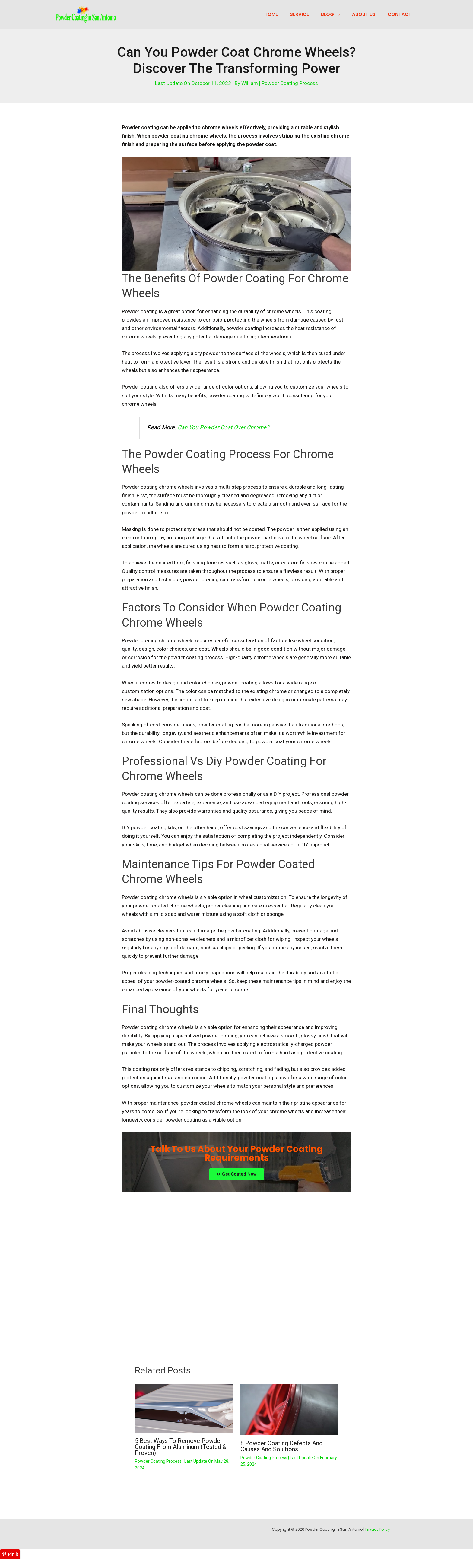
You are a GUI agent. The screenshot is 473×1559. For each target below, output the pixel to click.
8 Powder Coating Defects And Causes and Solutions (281, 1446)
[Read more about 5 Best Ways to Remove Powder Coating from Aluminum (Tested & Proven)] (184, 1408)
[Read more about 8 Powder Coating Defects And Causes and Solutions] (289, 1409)
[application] (344, 14)
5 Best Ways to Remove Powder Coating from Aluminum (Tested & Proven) (181, 1446)
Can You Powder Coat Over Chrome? (223, 427)
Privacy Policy (377, 1529)
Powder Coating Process (290, 83)
